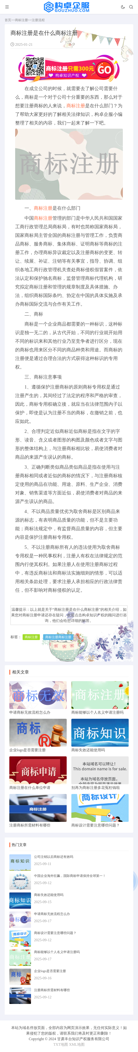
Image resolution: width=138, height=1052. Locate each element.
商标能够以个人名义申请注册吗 (57, 952)
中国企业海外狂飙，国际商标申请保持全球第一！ (70, 876)
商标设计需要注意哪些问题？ (55, 933)
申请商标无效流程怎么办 (52, 914)
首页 (8, 20)
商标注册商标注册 (58, 637)
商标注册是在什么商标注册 (76, 609)
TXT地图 (60, 1044)
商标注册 (21, 20)
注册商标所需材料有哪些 (52, 990)
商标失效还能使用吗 (48, 895)
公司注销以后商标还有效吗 (53, 857)
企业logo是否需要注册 (50, 971)
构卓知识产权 (93, 615)
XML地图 (77, 1044)
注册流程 (38, 20)
